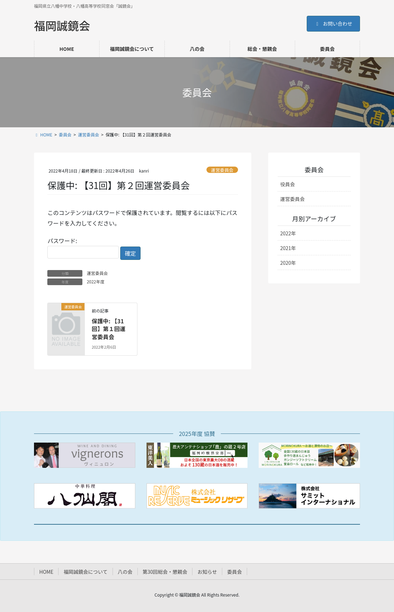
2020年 (288, 262)
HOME (46, 571)
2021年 (288, 247)
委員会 (234, 571)
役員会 (287, 184)
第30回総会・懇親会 (165, 571)
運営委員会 (222, 170)
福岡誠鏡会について (85, 571)
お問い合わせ (333, 23)
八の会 (125, 571)
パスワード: (83, 247)
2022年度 (95, 281)
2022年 (288, 233)
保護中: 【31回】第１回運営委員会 (108, 329)
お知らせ (207, 571)
